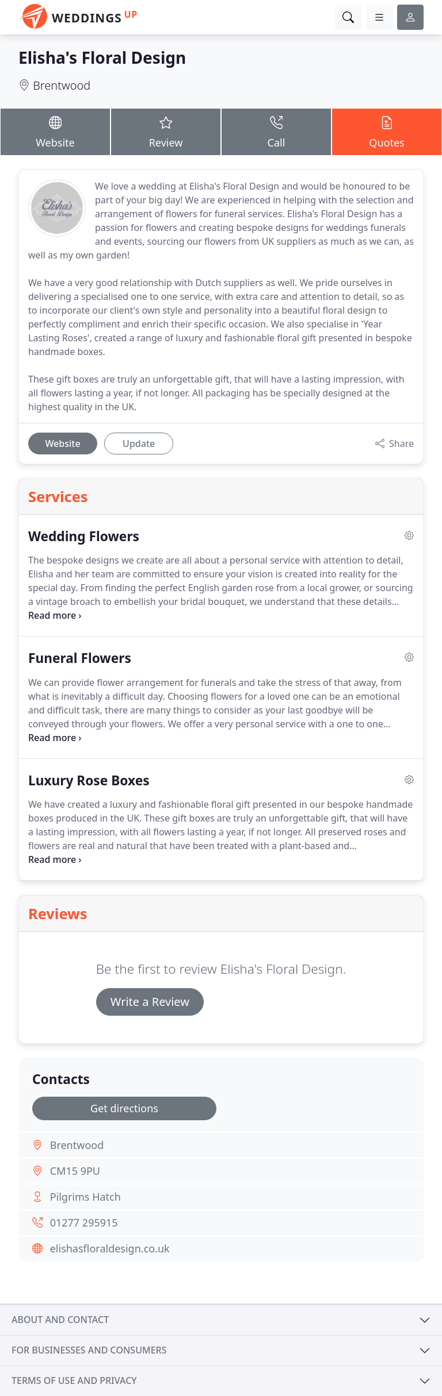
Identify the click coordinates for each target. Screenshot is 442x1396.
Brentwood (61, 85)
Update (139, 443)
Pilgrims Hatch (85, 1197)
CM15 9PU (75, 1171)
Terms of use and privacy (74, 1380)
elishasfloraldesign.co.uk (110, 1248)
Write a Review (149, 1001)
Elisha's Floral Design (102, 57)
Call (276, 131)
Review (165, 131)
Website (55, 131)
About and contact (60, 1319)
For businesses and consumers (89, 1350)
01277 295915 (84, 1222)
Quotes (386, 131)
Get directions (124, 1108)
